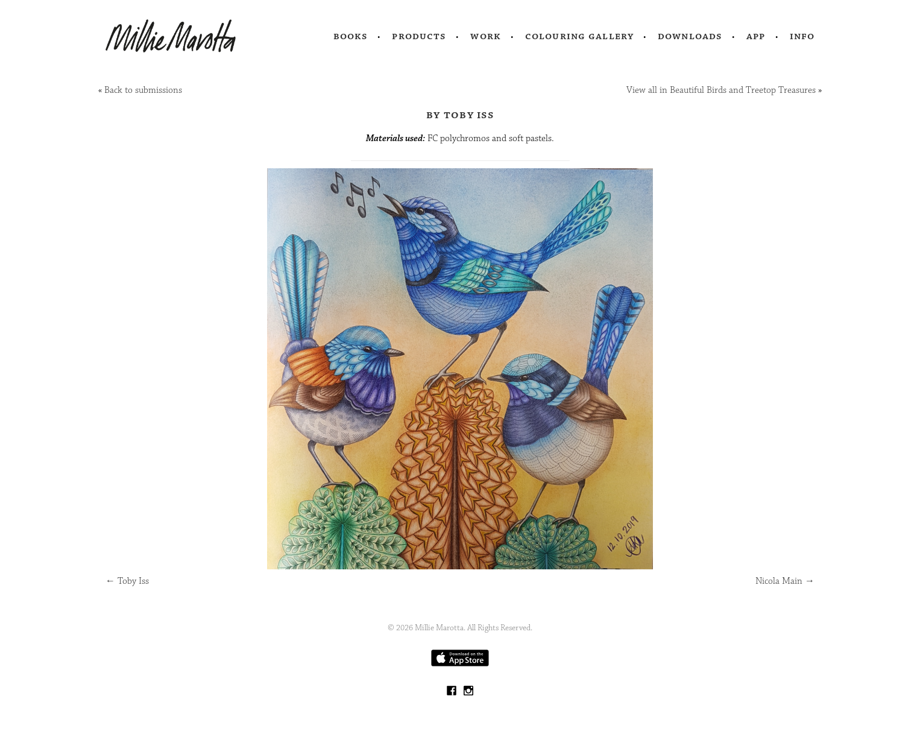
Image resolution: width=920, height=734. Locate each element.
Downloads (690, 36)
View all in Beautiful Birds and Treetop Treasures (721, 90)
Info (802, 36)
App (755, 36)
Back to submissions (143, 90)
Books (350, 36)
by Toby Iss (460, 114)
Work (485, 36)
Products (419, 36)
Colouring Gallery (579, 36)
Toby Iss (127, 581)
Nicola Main (784, 581)
